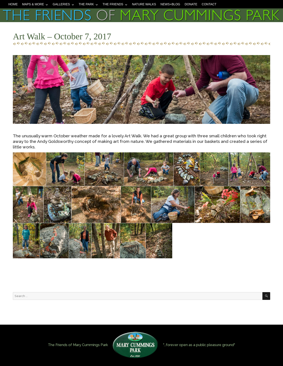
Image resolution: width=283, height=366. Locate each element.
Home (13, 4)
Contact (209, 4)
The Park (86, 4)
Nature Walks (144, 4)
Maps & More (33, 4)
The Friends (113, 4)
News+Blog (170, 4)
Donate (191, 4)
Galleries (61, 4)
